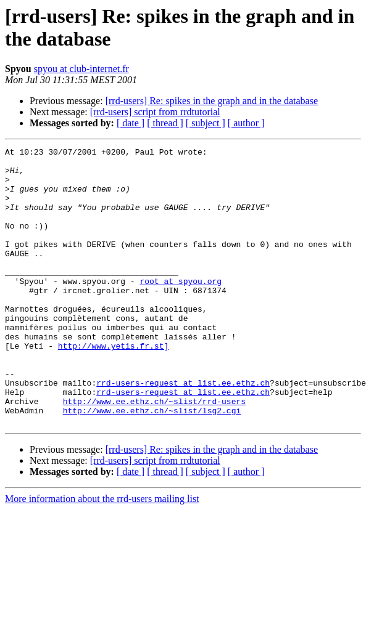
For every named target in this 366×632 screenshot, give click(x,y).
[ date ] (130, 123)
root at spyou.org (180, 308)
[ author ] (246, 123)
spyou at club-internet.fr (81, 68)
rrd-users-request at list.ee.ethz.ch (183, 430)
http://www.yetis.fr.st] (113, 386)
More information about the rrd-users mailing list (102, 554)
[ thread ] (165, 123)
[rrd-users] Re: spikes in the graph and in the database (212, 100)
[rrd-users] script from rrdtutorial (155, 112)
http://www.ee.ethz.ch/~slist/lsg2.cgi (152, 463)
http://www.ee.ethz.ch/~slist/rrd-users (154, 452)
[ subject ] (205, 123)
